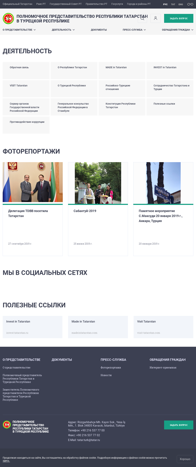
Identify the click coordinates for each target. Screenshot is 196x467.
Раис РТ (41, 3)
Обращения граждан (177, 29)
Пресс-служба (134, 29)
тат (173, 4)
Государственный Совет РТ (66, 3)
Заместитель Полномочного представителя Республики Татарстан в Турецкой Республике (21, 394)
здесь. (6, 460)
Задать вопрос (179, 18)
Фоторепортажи (111, 367)
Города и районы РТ (139, 3)
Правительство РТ (96, 3)
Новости (106, 375)
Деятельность (63, 29)
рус (165, 4)
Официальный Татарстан (17, 3)
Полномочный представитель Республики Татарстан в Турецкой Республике (22, 378)
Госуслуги (117, 3)
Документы (99, 29)
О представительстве (19, 29)
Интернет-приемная (163, 367)
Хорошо (185, 459)
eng (181, 4)
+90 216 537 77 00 (93, 430)
